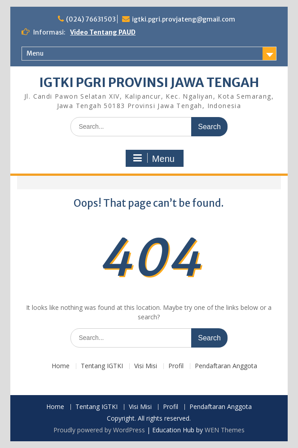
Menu (35, 53)
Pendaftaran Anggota (226, 366)
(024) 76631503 (91, 19)
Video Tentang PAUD (103, 32)
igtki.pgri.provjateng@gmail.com (183, 19)
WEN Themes (225, 430)
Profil (176, 366)
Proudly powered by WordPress (99, 430)
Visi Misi (145, 366)
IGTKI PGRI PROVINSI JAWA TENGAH (149, 82)
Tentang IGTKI (102, 366)
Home (61, 366)
